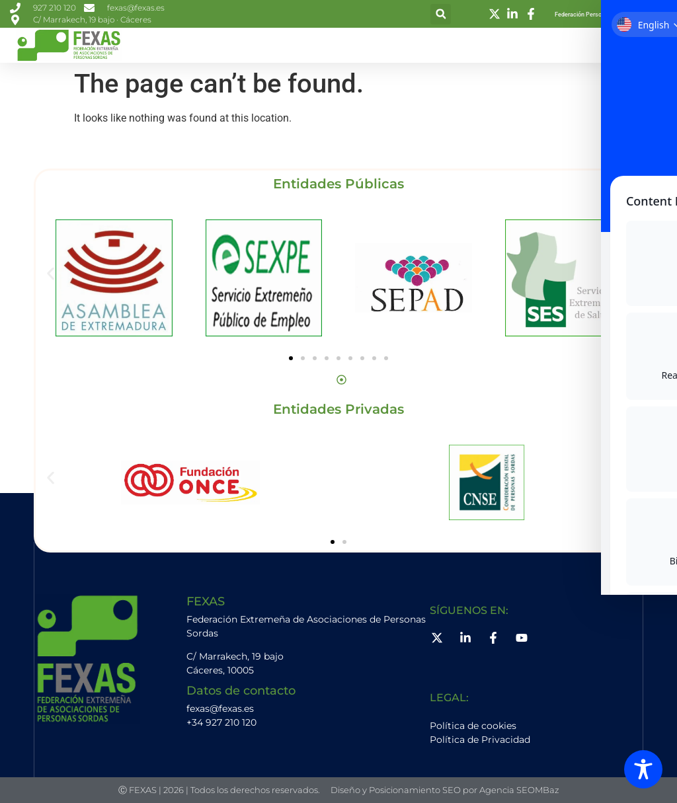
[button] (440, 14)
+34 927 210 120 (221, 722)
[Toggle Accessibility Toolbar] (643, 769)
